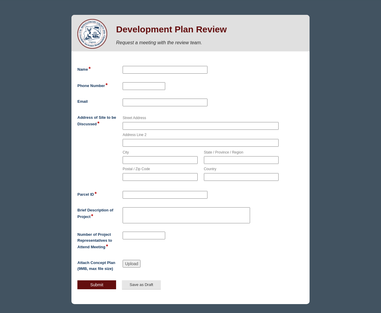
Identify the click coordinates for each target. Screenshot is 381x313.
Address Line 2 (134, 135)
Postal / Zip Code (136, 169)
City (126, 152)
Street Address (134, 118)
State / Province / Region (223, 152)
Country (210, 169)
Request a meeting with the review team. (159, 42)
